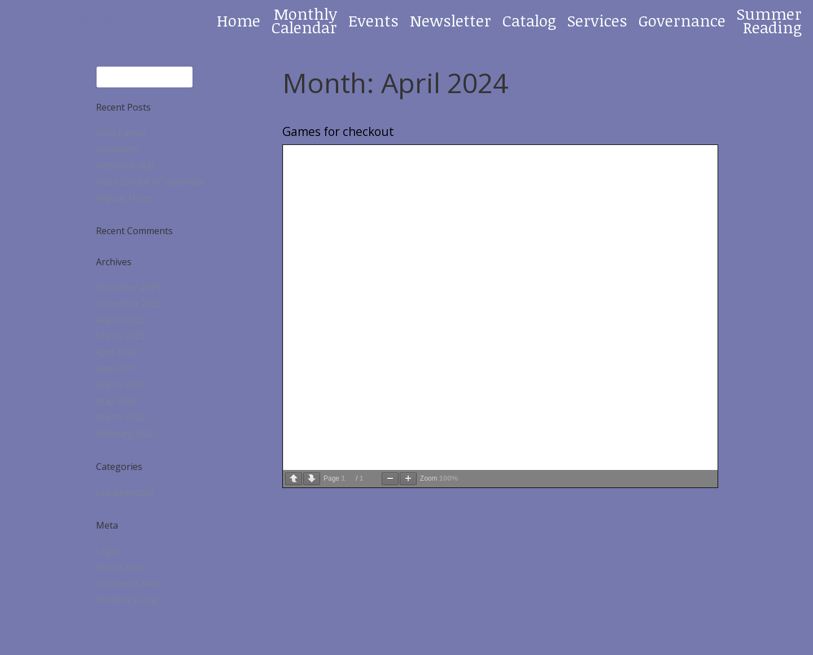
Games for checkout (338, 132)
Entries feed (120, 567)
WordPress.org (126, 600)
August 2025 (121, 320)
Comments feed (128, 583)
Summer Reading (769, 20)
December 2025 (128, 287)
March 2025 (120, 335)
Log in (108, 551)
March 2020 (120, 417)
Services (597, 20)
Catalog (529, 20)
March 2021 (120, 385)
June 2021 (116, 368)
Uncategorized (125, 492)
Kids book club (125, 165)
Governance (682, 20)
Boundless (117, 149)
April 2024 (116, 352)
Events (373, 20)
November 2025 (128, 303)
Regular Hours (125, 198)
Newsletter (450, 20)
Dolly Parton (121, 132)
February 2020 (125, 433)
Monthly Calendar (304, 20)
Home (238, 20)
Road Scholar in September (151, 181)
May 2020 (116, 401)
